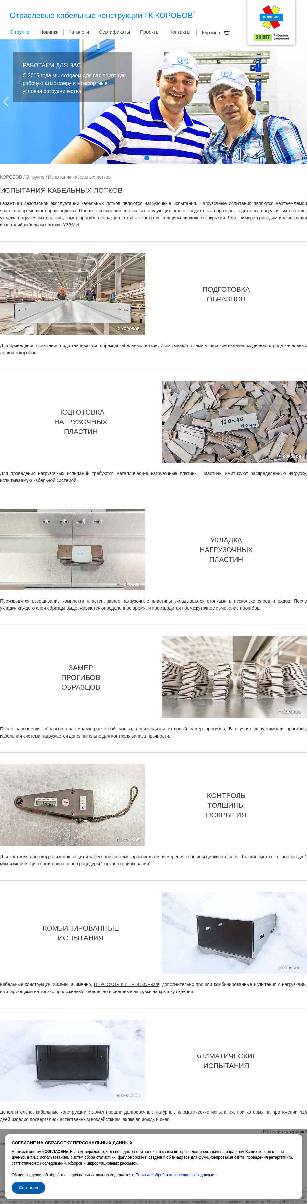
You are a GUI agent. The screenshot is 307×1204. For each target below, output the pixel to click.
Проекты (149, 32)
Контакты (179, 32)
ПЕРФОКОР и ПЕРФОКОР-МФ (126, 984)
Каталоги (79, 32)
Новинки (49, 32)
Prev (6, 102)
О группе (20, 32)
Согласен (28, 1187)
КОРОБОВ (11, 177)
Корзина (216, 32)
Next (301, 102)
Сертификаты (114, 32)
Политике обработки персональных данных (175, 1175)
